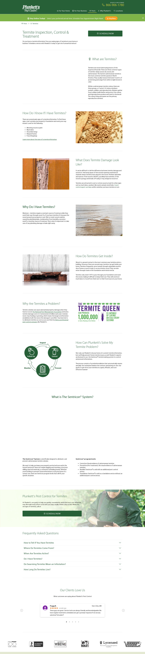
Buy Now (111, 18)
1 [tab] (66, 622)
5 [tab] (79, 622)
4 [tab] (76, 622)
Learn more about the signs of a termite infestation (40, 139)
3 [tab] (72, 622)
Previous (21, 610)
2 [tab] (69, 622)
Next (123, 610)
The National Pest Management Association (47, 312)
